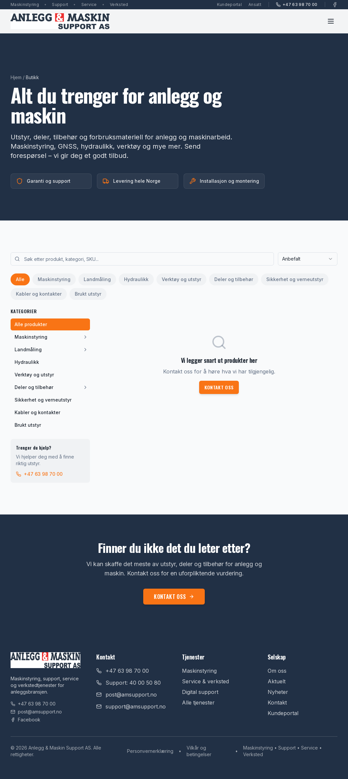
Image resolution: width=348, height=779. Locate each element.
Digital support (200, 692)
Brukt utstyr (88, 294)
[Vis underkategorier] (85, 337)
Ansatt (254, 4)
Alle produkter (31, 324)
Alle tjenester (198, 702)
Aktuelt (276, 681)
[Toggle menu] (330, 21)
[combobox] (307, 259)
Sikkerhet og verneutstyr (294, 279)
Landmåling (97, 279)
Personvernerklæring (150, 751)
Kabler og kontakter (39, 294)
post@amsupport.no (36, 711)
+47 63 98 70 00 (297, 4)
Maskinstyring (54, 279)
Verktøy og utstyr (181, 279)
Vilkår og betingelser (199, 751)
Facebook (25, 719)
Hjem (16, 77)
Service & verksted (205, 681)
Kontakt (277, 702)
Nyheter (278, 692)
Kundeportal (229, 4)
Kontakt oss (219, 387)
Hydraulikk (136, 279)
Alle (20, 279)
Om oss (277, 670)
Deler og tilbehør (233, 279)
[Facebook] (334, 4)
